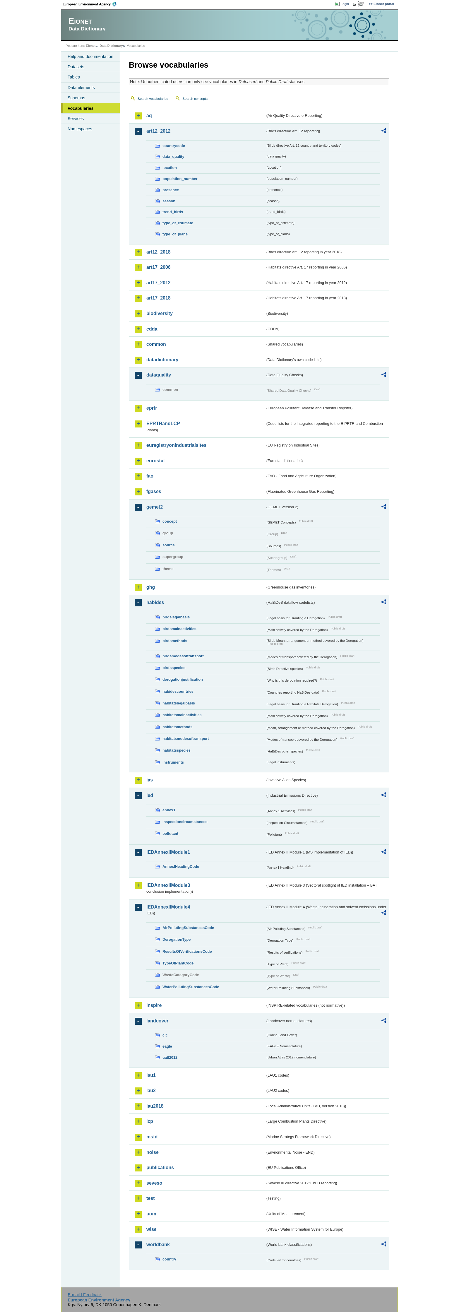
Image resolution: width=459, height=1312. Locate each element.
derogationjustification (182, 679)
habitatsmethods (177, 727)
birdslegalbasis (176, 617)
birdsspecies (173, 668)
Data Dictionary (111, 45)
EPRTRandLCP (163, 423)
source (168, 545)
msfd (151, 1136)
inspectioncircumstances (185, 822)
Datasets (76, 66)
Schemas (76, 97)
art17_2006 (158, 267)
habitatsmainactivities (182, 715)
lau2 (151, 1090)
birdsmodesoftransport (183, 656)
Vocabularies (81, 108)
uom (151, 1213)
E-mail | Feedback (85, 1294)
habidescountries (177, 691)
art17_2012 (158, 282)
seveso (154, 1183)
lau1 (151, 1075)
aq (149, 115)
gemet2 (154, 506)
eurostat (155, 460)
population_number (179, 179)
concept (169, 521)
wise (151, 1229)
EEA (91, 4)
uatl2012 (169, 1057)
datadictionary (162, 359)
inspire (154, 1005)
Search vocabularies (153, 98)
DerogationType (176, 939)
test (150, 1198)
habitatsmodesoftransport (185, 738)
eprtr (151, 408)
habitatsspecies (176, 750)
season (168, 201)
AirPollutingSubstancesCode (188, 928)
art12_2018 (158, 251)
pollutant (170, 833)
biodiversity (159, 313)
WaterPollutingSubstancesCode (190, 987)
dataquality (158, 374)
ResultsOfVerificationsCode (187, 951)
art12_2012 (158, 131)
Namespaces (80, 128)
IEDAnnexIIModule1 (168, 852)
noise (152, 1152)
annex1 (168, 810)
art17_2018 (158, 297)
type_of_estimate (177, 223)
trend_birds (172, 212)
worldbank (158, 1244)
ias (149, 779)
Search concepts (195, 98)
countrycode (173, 145)
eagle (167, 1046)
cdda (151, 328)
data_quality (173, 156)
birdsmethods (174, 641)
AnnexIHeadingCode (180, 866)
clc (165, 1035)
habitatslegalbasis (178, 703)
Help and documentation (90, 56)
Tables (74, 77)
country (169, 1259)
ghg (150, 587)
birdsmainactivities (179, 629)
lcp (149, 1121)
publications (160, 1167)
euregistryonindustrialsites (176, 445)
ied (149, 795)
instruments (173, 762)
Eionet (90, 45)
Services (76, 118)
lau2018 (155, 1106)
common (156, 344)
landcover (157, 1020)
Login (345, 4)
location (169, 167)
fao (149, 475)
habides (155, 602)
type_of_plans (175, 234)
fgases (153, 491)
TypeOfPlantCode (177, 963)
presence (170, 190)
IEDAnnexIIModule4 (168, 906)
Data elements (81, 87)
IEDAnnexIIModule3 (168, 885)
